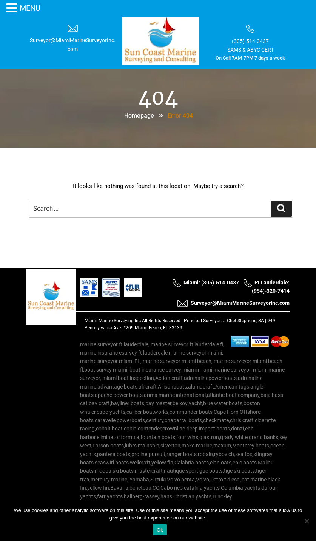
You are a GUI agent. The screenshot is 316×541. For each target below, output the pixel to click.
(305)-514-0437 (249, 41)
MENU (30, 7)
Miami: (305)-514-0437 (205, 283)
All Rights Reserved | (163, 321)
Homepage (139, 115)
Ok (160, 530)
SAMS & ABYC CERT (249, 49)
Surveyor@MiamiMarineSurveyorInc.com (233, 304)
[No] (306, 521)
